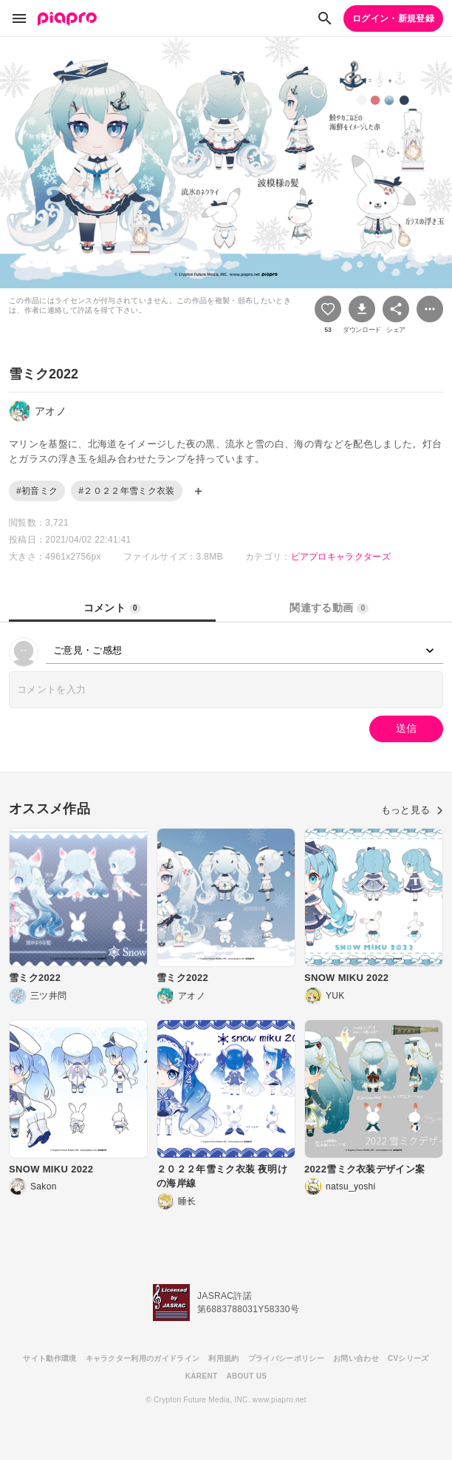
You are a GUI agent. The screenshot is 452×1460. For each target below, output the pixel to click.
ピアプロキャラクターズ (341, 556)
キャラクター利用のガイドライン (143, 1358)
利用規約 (223, 1358)
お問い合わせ (356, 1358)
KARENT (201, 1376)
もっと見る (412, 809)
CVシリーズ (408, 1358)
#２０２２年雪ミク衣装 (126, 491)
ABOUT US (246, 1376)
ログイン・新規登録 (393, 18)
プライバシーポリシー (286, 1358)
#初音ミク (37, 491)
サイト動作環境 (49, 1358)
